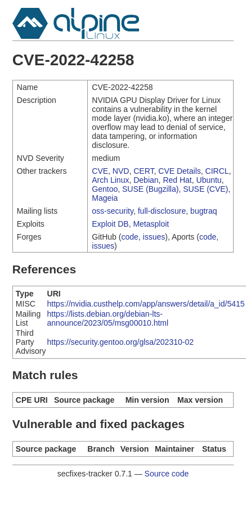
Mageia (105, 198)
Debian (145, 180)
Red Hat (177, 180)
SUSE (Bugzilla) (150, 189)
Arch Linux (110, 180)
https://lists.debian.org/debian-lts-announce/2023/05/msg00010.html (108, 318)
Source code (167, 473)
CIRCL (217, 171)
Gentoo (105, 189)
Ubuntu (209, 180)
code (129, 236)
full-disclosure (162, 210)
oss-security (112, 210)
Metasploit (151, 223)
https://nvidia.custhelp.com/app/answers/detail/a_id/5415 (146, 303)
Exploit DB (110, 223)
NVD (121, 171)
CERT (143, 171)
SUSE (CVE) (205, 189)
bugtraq (203, 210)
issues (154, 236)
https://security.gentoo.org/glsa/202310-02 (120, 342)
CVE (100, 171)
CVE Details (179, 171)
